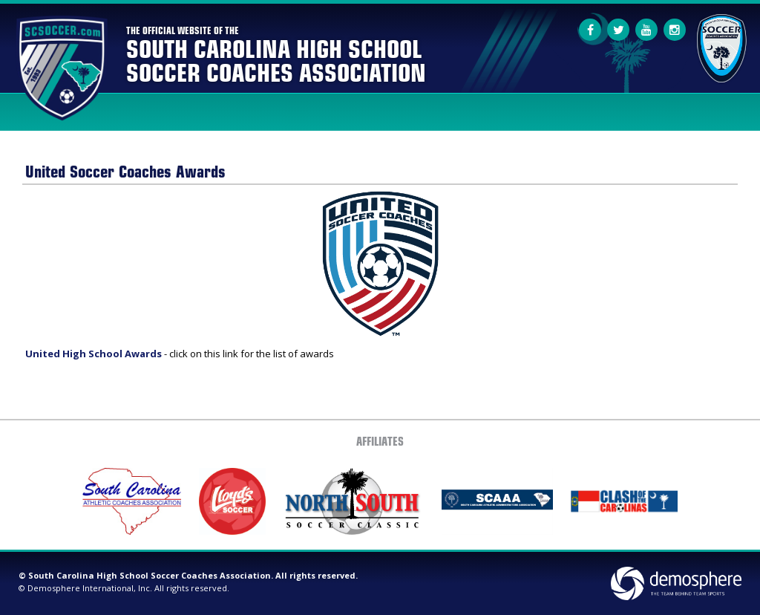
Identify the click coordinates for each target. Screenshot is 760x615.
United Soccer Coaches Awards (125, 170)
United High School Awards (93, 353)
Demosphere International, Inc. (89, 587)
